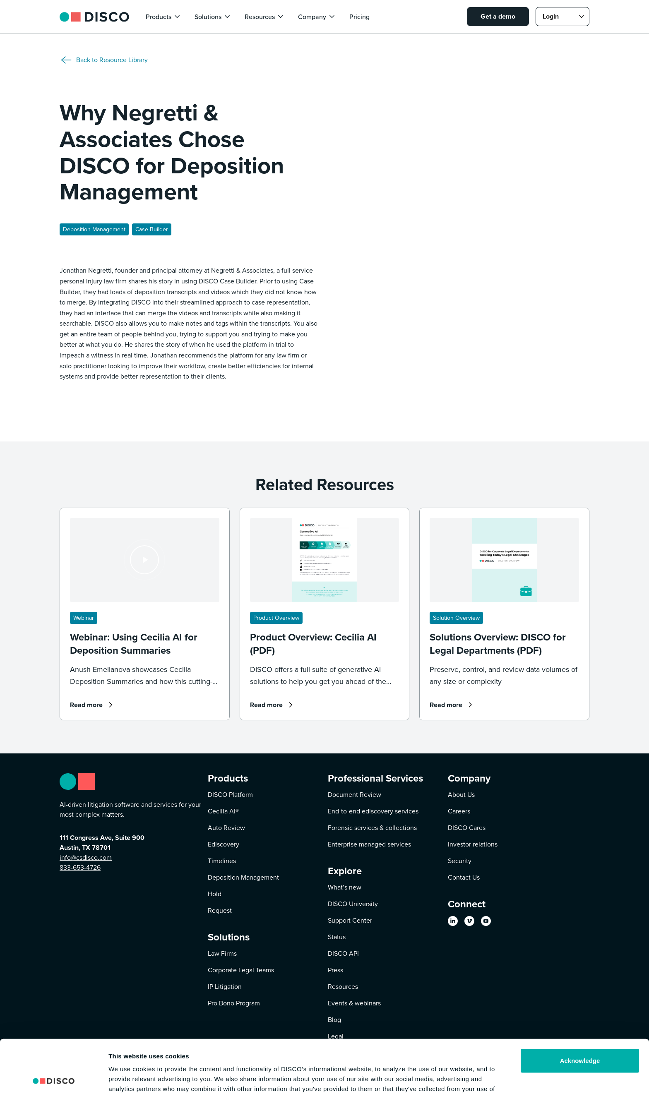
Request (220, 910)
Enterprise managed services (369, 844)
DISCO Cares (467, 827)
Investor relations (473, 844)
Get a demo (498, 16)
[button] (163, 16)
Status (337, 937)
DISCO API (343, 953)
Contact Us (464, 877)
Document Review (354, 794)
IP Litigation (225, 986)
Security (459, 861)
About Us (461, 794)
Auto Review (226, 827)
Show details (127, 1079)
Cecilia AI (223, 811)
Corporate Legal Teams (241, 970)
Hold (214, 894)
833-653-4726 (80, 867)
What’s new (344, 887)
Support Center (350, 920)
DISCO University (353, 904)
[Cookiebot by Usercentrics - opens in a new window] (53, 1080)
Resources (343, 986)
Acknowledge (580, 1008)
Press (335, 970)
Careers (459, 811)
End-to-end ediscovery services (373, 811)
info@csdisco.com (86, 857)
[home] (94, 16)
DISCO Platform (230, 794)
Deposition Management (243, 877)
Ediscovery (223, 844)
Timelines (222, 861)
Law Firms (222, 953)
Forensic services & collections (372, 827)
